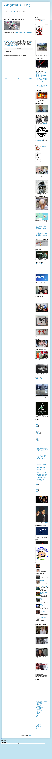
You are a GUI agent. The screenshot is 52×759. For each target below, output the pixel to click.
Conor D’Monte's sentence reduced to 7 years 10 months (43, 611)
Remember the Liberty (39, 727)
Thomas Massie (38, 712)
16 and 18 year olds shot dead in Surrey (43, 593)
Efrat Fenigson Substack (39, 707)
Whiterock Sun (38, 697)
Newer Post (5, 78)
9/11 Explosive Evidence (39, 728)
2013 (37, 488)
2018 (37, 430)
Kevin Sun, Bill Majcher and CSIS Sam (41, 78)
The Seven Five (38, 725)
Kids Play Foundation (39, 718)
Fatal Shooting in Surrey (43, 586)
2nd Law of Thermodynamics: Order (41, 299)
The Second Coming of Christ (40, 264)
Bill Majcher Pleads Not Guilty (40, 88)
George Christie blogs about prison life (42, 474)
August (38, 437)
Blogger (30, 735)
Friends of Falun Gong (39, 702)
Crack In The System (39, 723)
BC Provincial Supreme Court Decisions (41, 701)
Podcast (21, 13)
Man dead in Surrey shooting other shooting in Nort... (41, 469)
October (38, 434)
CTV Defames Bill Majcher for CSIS (41, 75)
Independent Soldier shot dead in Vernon (42, 449)
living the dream (45, 123)
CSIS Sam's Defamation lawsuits (40, 73)
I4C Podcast (38, 715)
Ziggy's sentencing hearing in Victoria (42, 471)
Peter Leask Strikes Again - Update (41, 458)
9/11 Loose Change (39, 726)
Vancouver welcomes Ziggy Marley (41, 455)
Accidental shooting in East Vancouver (42, 459)
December (38, 432)
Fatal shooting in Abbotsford (40, 454)
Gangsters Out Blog (17, 5)
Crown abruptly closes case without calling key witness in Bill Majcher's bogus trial (42, 85)
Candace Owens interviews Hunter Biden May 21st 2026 (44, 564)
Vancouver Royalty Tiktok (39, 717)
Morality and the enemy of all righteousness (42, 379)
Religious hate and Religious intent (41, 263)
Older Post (30, 78)
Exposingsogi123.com (39, 703)
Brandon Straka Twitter (39, 694)
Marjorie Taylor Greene (39, 711)
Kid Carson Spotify (38, 708)
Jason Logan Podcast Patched (40, 719)
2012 (37, 489)
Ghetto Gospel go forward (11, 11)
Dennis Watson (43, 146)
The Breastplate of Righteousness (40, 378)
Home (18, 78)
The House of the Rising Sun (40, 380)
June (38, 439)
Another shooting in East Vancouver (42, 466)
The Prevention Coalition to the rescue (42, 450)
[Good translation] (2, 742)
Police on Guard (38, 705)
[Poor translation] (5, 742)
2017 (37, 431)
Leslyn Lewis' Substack (39, 706)
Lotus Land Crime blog (39, 710)
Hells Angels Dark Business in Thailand (42, 448)
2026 (37, 420)
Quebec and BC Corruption (40, 479)
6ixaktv (37, 699)
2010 (37, 491)
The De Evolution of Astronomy (40, 297)
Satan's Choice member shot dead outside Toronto (43, 581)
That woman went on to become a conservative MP (11, 45)
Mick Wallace (38, 714)
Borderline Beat (38, 681)
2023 (37, 424)
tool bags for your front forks (39, 140)
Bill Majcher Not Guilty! (39, 74)
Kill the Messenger (38, 724)
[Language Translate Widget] (40, 19)
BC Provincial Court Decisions (40, 700)
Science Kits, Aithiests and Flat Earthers (41, 298)
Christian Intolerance (39, 265)
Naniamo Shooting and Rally (44, 575)
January (38, 483)
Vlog (24, 13)
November (38, 433)
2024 (37, 423)
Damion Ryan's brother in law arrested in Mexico (43, 569)
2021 (37, 426)
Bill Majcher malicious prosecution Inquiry (41, 72)
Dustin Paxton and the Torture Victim (43, 618)
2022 (37, 425)
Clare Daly (37, 713)
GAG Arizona (38, 698)
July (37, 438)
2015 (37, 485)
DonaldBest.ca (38, 696)
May (37, 440)
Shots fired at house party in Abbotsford (42, 460)
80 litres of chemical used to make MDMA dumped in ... (41, 476)
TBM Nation (37, 680)
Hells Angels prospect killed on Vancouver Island (41, 468)
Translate (41, 20)
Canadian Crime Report (39, 716)
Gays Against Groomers (39, 695)
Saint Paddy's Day (39, 463)
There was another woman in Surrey (9, 41)
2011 (37, 490)
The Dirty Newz (38, 704)
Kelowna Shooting (39, 480)
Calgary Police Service (39, 709)
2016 (37, 484)
